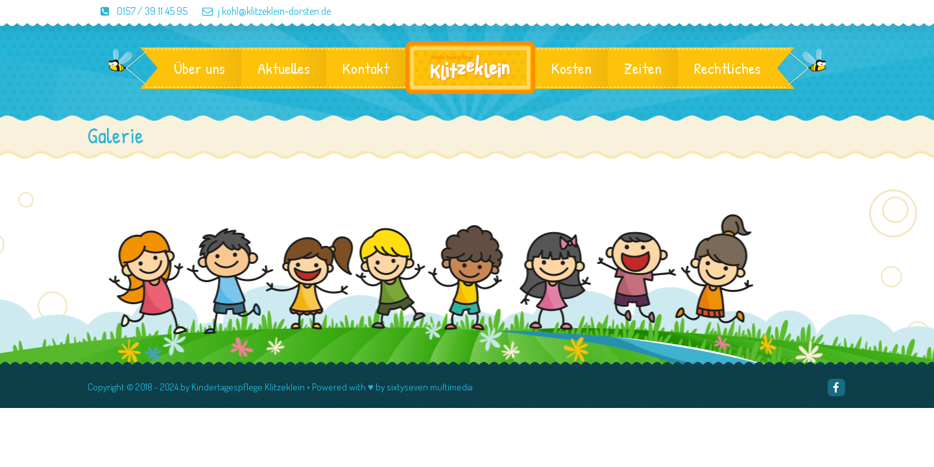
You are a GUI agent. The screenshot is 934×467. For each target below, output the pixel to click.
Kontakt (365, 68)
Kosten (571, 68)
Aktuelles (283, 68)
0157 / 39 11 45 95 (138, 11)
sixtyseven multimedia (430, 387)
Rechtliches (727, 68)
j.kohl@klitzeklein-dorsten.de (260, 11)
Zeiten (643, 68)
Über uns (199, 68)
